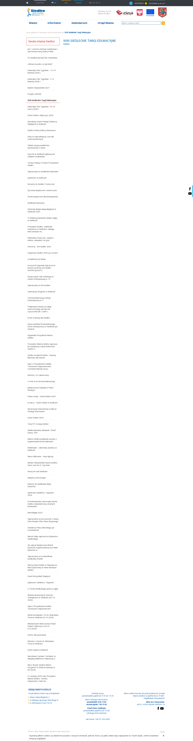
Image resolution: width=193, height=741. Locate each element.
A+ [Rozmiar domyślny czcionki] (161, 3)
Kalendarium (79, 23)
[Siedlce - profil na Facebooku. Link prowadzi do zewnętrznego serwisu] (190, 188)
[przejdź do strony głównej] (27, 2)
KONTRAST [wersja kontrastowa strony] (141, 3)
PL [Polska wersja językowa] (90, 2)
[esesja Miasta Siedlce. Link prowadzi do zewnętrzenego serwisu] (124, 12)
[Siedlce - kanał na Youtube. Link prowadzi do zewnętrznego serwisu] (190, 193)
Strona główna (31, 32)
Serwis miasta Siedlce (55, 32)
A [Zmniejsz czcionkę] (158, 3)
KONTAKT (40, 3)
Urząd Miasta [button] (106, 23)
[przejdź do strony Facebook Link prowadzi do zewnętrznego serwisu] (158, 708)
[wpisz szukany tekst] (141, 23)
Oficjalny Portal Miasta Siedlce (104, 12)
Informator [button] (54, 23)
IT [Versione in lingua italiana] (99, 2)
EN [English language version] (93, 2)
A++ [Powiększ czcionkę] (163, 3)
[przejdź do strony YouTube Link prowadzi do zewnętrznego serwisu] (162, 708)
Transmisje (42, 32)
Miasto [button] (33, 23)
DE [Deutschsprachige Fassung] (97, 2)
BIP (53, 3)
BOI (66, 3)
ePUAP (78, 3)
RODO (162, 732)
